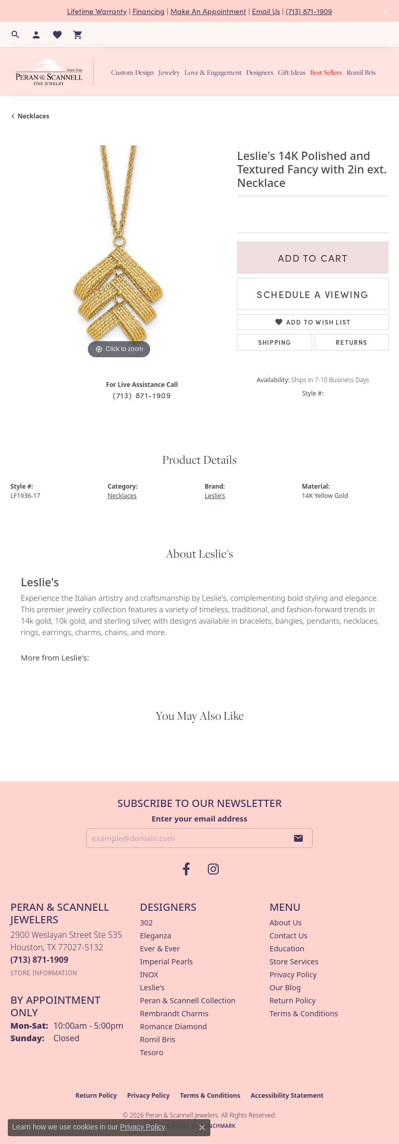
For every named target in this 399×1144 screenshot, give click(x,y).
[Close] (386, 11)
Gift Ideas (291, 72)
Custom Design (132, 72)
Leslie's (215, 495)
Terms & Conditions (304, 1013)
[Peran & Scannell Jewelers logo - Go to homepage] (57, 72)
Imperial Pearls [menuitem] (166, 961)
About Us (286, 922)
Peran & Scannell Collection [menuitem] (187, 1000)
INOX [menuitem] (149, 974)
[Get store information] (43, 972)
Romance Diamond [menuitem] (173, 1026)
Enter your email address (200, 818)
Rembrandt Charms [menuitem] (174, 1013)
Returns (351, 342)
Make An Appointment (208, 11)
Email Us (266, 11)
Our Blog (285, 987)
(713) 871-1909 (309, 11)
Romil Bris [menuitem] (157, 1039)
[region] (118, 253)
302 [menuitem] (146, 922)
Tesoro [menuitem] (151, 1052)
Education (287, 948)
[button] (15, 35)
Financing (148, 11)
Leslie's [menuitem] (152, 987)
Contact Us (289, 935)
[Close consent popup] (202, 1127)
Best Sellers (326, 72)
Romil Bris (361, 72)
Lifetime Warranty (97, 11)
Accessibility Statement (286, 1095)
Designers (259, 72)
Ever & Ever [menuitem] (160, 948)
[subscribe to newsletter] (299, 838)
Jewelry (169, 72)
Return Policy (293, 1000)
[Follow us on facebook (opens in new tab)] (186, 869)
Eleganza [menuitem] (155, 935)
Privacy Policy (293, 974)
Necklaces (33, 116)
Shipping (274, 342)
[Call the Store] (39, 959)
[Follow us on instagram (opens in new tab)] (213, 869)
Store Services (294, 961)
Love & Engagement (213, 72)
